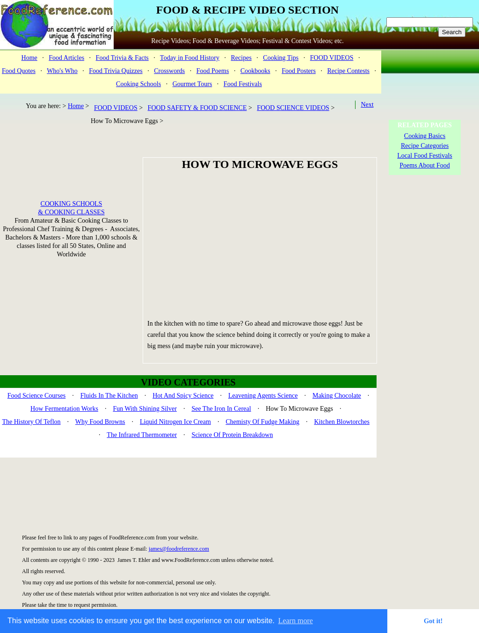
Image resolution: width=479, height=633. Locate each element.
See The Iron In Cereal (221, 408)
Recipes (241, 57)
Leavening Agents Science (263, 395)
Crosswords (169, 70)
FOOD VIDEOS (332, 57)
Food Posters (299, 70)
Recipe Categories (425, 145)
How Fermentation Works (64, 408)
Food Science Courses (36, 395)
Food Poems (212, 70)
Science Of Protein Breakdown (232, 434)
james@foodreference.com (179, 549)
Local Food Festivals (424, 155)
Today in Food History (189, 57)
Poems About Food (424, 165)
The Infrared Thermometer (142, 434)
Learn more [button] (295, 621)
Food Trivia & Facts (122, 57)
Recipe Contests (348, 70)
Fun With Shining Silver (144, 408)
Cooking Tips (280, 57)
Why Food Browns (100, 421)
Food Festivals (243, 83)
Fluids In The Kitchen (109, 395)
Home (29, 57)
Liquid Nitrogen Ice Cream (175, 421)
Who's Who (62, 70)
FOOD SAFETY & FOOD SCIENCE (197, 107)
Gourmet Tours (192, 83)
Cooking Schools (138, 83)
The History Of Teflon (31, 421)
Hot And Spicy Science (182, 395)
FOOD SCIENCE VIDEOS (293, 107)
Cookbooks (255, 70)
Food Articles (66, 57)
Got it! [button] (433, 621)
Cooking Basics (424, 135)
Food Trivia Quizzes (115, 70)
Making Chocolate (336, 395)
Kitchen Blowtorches (342, 421)
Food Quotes (19, 70)
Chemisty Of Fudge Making (262, 421)
